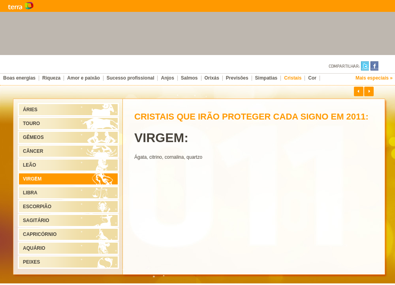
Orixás (212, 78)
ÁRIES (30, 109)
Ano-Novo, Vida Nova (189, 67)
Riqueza (51, 78)
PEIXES (31, 262)
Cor (312, 78)
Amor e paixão (83, 78)
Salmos (189, 78)
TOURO (31, 123)
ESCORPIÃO (37, 206)
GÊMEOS (33, 137)
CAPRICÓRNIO (39, 234)
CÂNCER (33, 151)
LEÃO (29, 165)
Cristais (292, 78)
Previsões (237, 78)
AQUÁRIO (34, 248)
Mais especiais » (374, 78)
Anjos (167, 78)
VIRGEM (32, 179)
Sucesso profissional (130, 78)
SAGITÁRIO (36, 220)
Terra (59, 6)
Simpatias (266, 78)
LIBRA (30, 193)
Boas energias (19, 78)
